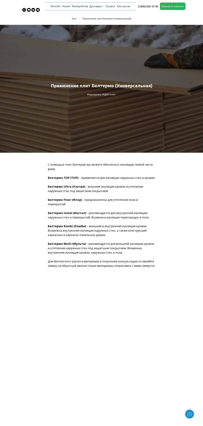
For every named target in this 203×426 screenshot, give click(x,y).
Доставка (95, 6)
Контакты (123, 6)
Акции (66, 6)
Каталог (56, 6)
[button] (172, 6)
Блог (74, 18)
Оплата (110, 6)
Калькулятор (80, 6)
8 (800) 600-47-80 (148, 6)
